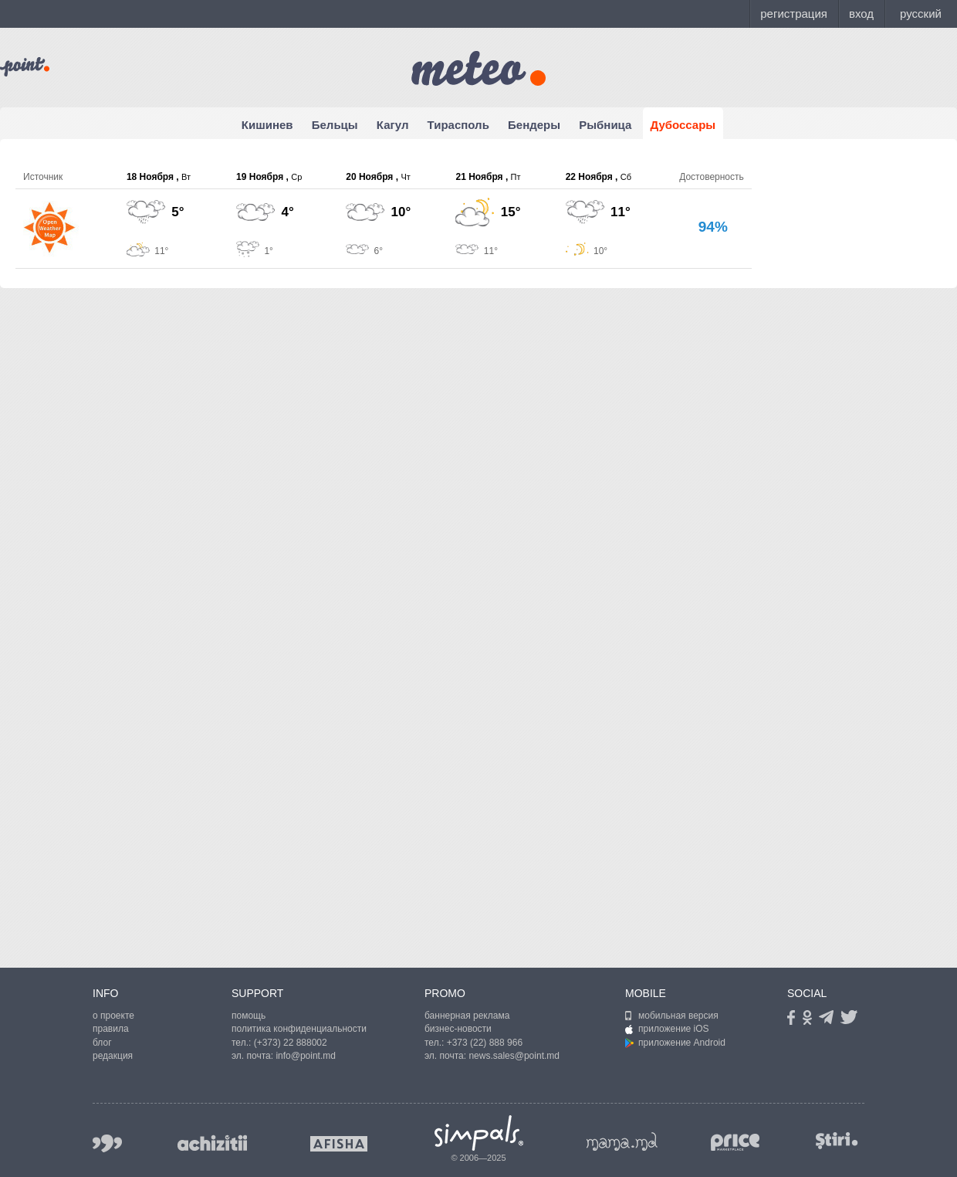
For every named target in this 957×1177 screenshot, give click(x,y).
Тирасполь (458, 124)
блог (102, 1042)
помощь (248, 1015)
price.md (735, 1143)
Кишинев (267, 124)
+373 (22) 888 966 (484, 1042)
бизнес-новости (458, 1028)
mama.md (622, 1141)
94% (713, 227)
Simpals (479, 1133)
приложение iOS (667, 1028)
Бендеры (534, 124)
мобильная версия (672, 1015)
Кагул (393, 124)
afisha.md (338, 1144)
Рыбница (605, 124)
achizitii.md (212, 1143)
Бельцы (335, 124)
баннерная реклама (466, 1015)
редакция (113, 1055)
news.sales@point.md (514, 1055)
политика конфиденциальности (299, 1028)
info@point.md (306, 1055)
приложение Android (675, 1042)
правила (111, 1028)
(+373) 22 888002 (290, 1042)
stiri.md (836, 1140)
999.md (107, 1143)
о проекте (113, 1015)
